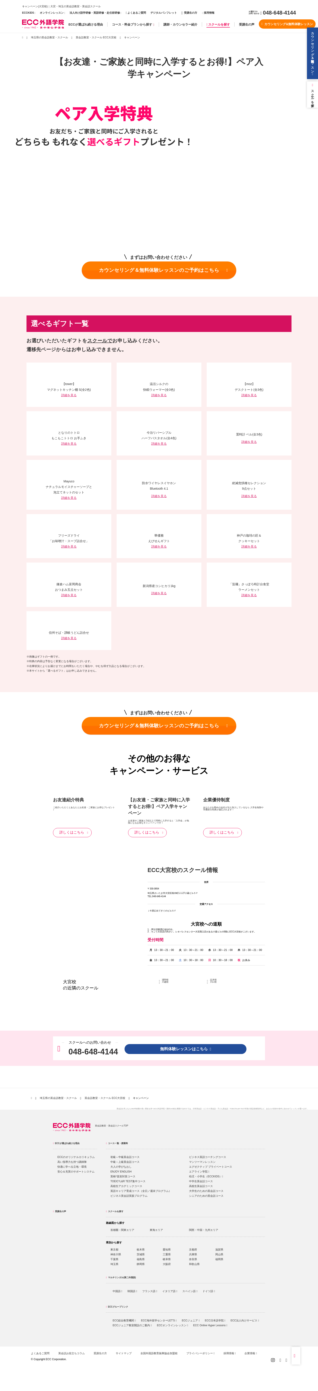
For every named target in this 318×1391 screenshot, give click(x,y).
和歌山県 (194, 1264)
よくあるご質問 (136, 12)
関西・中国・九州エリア (203, 1230)
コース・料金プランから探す (133, 24)
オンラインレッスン (52, 12)
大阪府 (167, 1264)
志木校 (213, 979)
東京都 (114, 1249)
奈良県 (193, 1259)
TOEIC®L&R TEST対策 (239, 1109)
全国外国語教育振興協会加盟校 (159, 1353)
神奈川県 (115, 1254)
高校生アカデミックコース (126, 1186)
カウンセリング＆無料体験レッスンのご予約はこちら (163, 270)
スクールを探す (218, 24)
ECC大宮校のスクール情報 (183, 870)
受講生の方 (189, 12)
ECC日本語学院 (215, 1320)
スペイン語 (189, 1291)
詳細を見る (69, 395)
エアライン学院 (199, 1171)
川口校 (213, 982)
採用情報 (208, 12)
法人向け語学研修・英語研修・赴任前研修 (95, 12)
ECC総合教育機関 (124, 1320)
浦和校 (165, 979)
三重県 (167, 1254)
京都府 (193, 1249)
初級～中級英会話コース (125, 1157)
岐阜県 (167, 1259)
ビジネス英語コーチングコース (207, 1157)
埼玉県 (114, 1264)
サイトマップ (124, 1353)
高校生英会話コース (201, 1186)
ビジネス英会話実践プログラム (129, 1195)
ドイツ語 (209, 1291)
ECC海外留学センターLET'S (158, 1320)
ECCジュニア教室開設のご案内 (132, 1325)
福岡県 (219, 1259)
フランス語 (149, 1291)
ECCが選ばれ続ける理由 (85, 24)
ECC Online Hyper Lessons (210, 1325)
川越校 (165, 982)
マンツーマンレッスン (202, 1161)
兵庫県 (193, 1254)
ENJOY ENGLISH (121, 1171)
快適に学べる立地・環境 (72, 1166)
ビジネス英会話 (209, 1109)
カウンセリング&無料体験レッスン (287, 24)
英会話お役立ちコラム (71, 1353)
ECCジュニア (191, 1320)
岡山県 (219, 1254)
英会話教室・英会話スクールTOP (111, 1125)
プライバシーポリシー (200, 1353)
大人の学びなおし (121, 1166)
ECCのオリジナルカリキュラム (76, 1157)
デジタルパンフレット (163, 12)
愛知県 (167, 1249)
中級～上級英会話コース (125, 1161)
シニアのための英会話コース (206, 1195)
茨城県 (141, 1254)
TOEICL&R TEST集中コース (128, 1181)
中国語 (117, 1291)
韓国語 (132, 1291)
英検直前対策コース (122, 1176)
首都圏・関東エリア (122, 1230)
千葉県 (114, 1259)
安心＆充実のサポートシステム (76, 1171)
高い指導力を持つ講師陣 (72, 1161)
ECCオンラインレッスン (172, 1325)
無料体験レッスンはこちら (186, 1049)
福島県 (141, 1259)
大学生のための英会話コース (206, 1191)
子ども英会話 (223, 1109)
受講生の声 (246, 24)
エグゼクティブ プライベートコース (210, 1166)
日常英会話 (197, 1109)
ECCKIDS (28, 12)
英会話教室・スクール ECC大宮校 (96, 37)
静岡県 (141, 1264)
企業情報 (250, 1353)
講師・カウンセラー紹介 (180, 24)
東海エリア (156, 1230)
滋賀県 (219, 1249)
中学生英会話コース (201, 1181)
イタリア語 (169, 1291)
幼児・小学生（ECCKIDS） (206, 1176)
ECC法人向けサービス (245, 1320)
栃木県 (141, 1249)
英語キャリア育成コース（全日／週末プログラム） (140, 1191)
